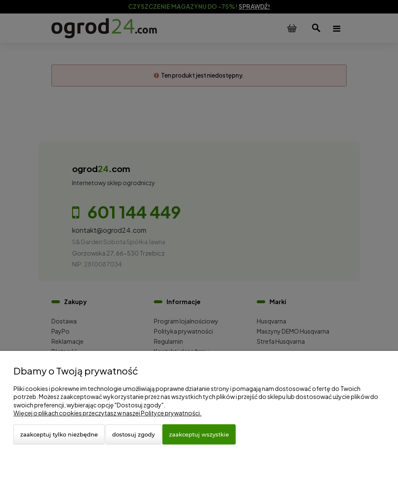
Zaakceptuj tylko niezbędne (59, 434)
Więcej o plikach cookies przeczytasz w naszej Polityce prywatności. (107, 413)
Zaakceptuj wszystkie (199, 434)
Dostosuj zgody (133, 434)
